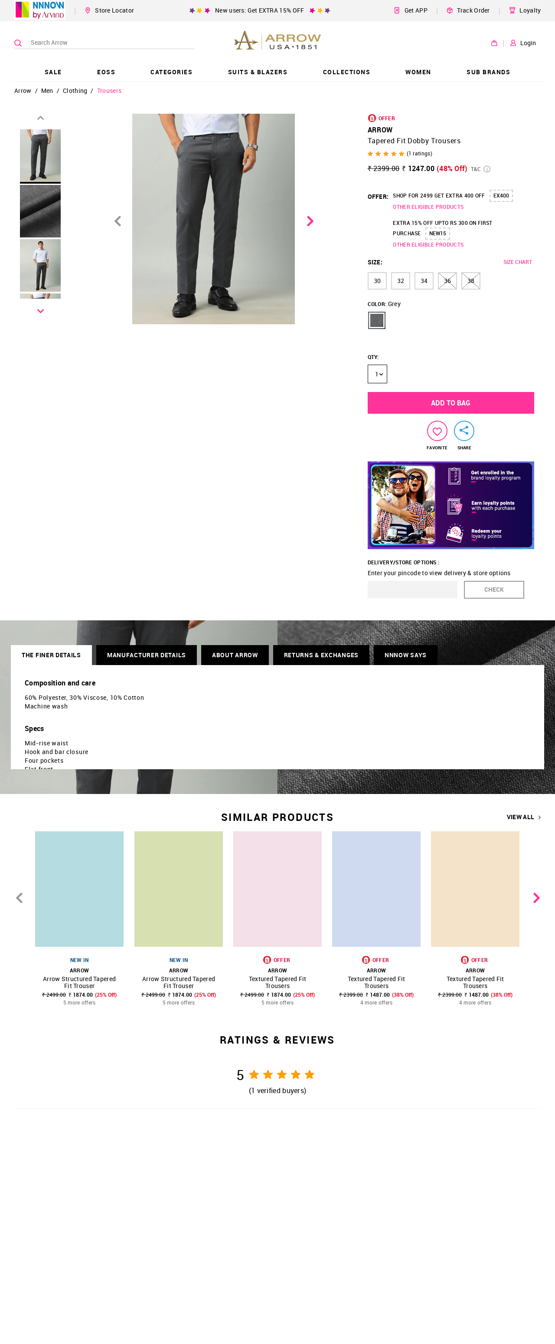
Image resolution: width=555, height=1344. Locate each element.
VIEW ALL (524, 817)
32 (400, 281)
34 (424, 281)
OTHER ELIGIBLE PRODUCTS (428, 206)
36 (447, 281)
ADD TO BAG (450, 403)
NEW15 (437, 233)
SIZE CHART (517, 261)
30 (377, 281)
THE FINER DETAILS (51, 655)
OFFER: (378, 196)
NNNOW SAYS (406, 655)
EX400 (501, 195)
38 (470, 281)
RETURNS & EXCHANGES (321, 655)
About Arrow (235, 655)
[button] (376, 320)
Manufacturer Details (146, 655)
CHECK (494, 589)
